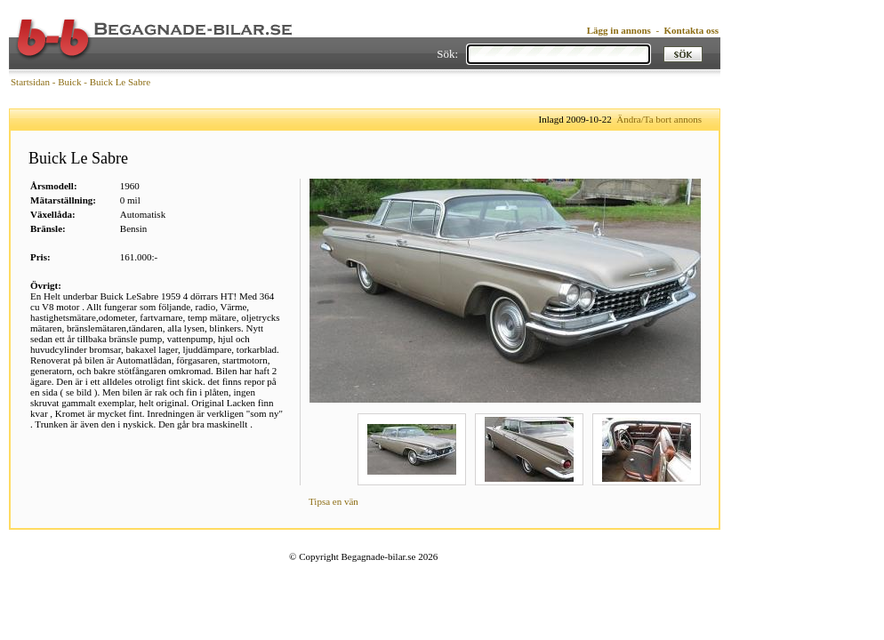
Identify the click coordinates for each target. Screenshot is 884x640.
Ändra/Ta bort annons (659, 119)
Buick (69, 81)
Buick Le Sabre (120, 81)
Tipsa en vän (333, 501)
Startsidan (30, 81)
